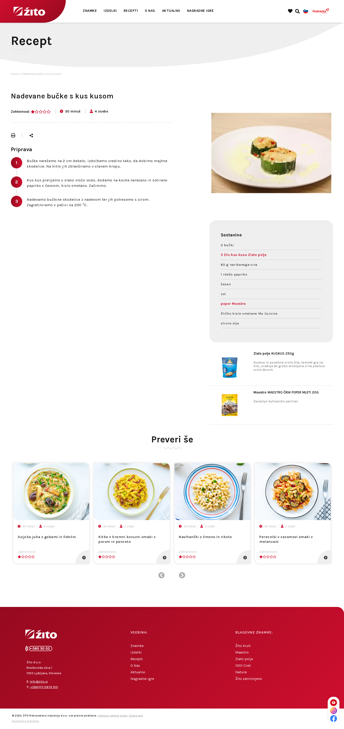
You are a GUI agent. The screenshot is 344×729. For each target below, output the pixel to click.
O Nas (150, 11)
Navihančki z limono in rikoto (205, 537)
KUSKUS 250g (273, 353)
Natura (241, 672)
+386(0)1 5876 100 (44, 687)
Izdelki (110, 11)
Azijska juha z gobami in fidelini (47, 537)
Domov (15, 73)
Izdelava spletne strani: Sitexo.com (120, 715)
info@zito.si (39, 681)
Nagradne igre (200, 11)
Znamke (90, 11)
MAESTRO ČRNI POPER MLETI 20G (286, 392)
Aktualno (171, 11)
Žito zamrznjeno (248, 678)
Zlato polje (244, 659)
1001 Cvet (243, 665)
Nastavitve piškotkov (25, 721)
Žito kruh (243, 646)
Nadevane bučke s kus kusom (42, 73)
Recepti (131, 11)
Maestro (242, 652)
